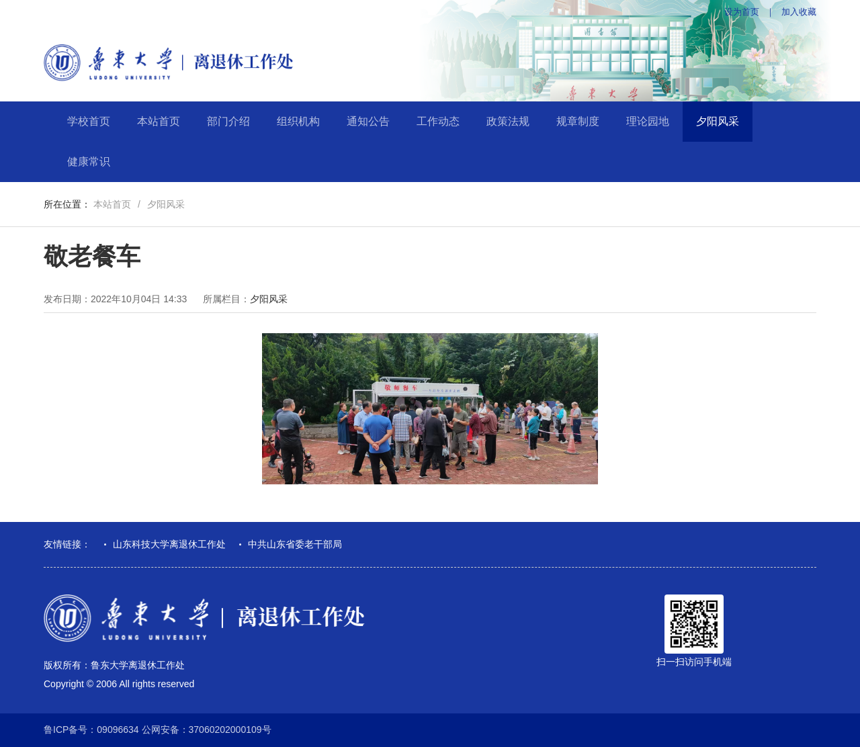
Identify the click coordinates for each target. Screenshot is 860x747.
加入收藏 (798, 12)
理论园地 (647, 121)
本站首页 (158, 121)
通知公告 (368, 121)
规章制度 (577, 121)
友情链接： (67, 544)
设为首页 (741, 12)
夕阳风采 (717, 121)
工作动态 (438, 121)
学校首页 (88, 121)
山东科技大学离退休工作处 (169, 544)
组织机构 (298, 121)
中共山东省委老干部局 (295, 544)
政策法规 (507, 121)
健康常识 (88, 161)
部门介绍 (228, 121)
